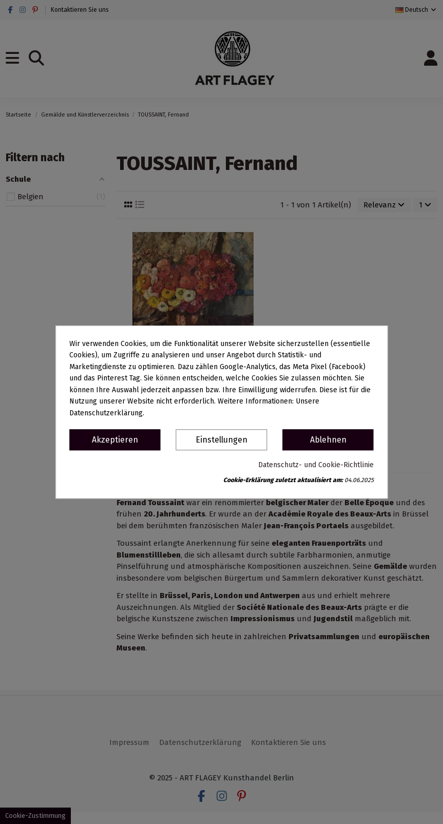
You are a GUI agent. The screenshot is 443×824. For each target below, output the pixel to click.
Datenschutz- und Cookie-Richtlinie (316, 465)
